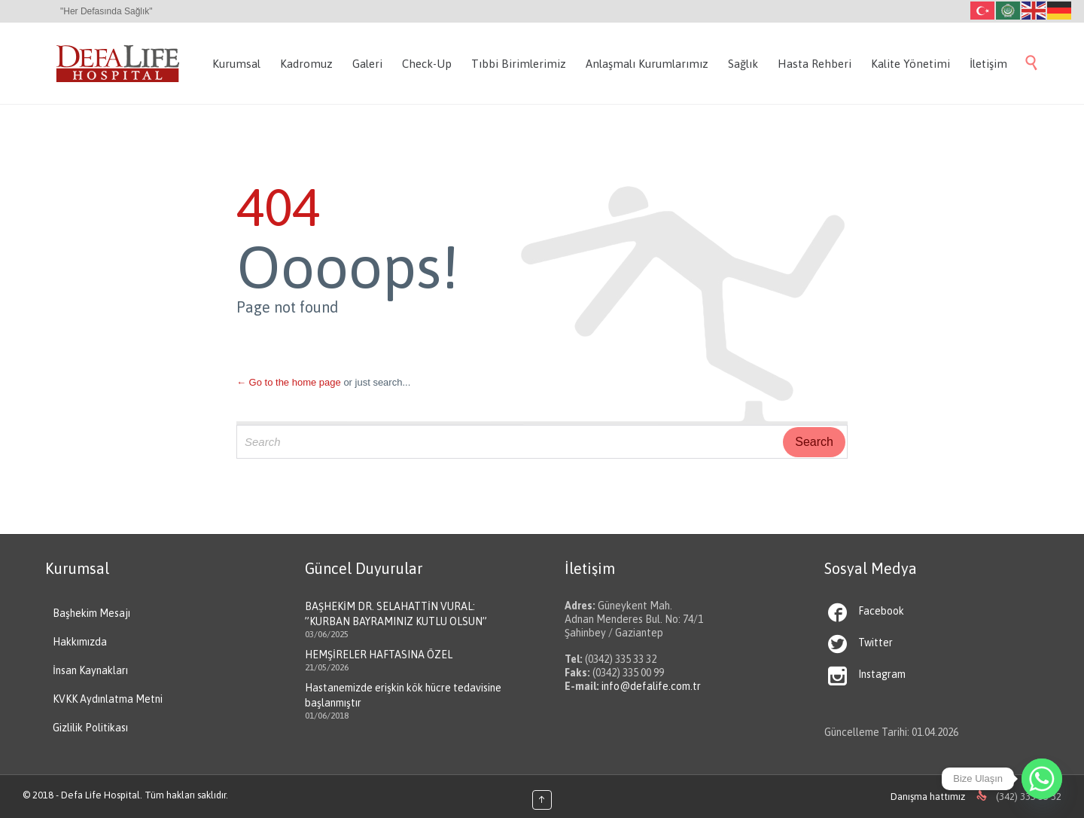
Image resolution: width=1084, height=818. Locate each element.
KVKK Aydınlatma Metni (108, 699)
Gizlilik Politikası (90, 728)
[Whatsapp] (1042, 778)
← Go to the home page (288, 382)
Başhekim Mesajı (91, 613)
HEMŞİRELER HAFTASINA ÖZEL (378, 655)
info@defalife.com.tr (651, 686)
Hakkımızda (80, 642)
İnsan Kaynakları (90, 670)
